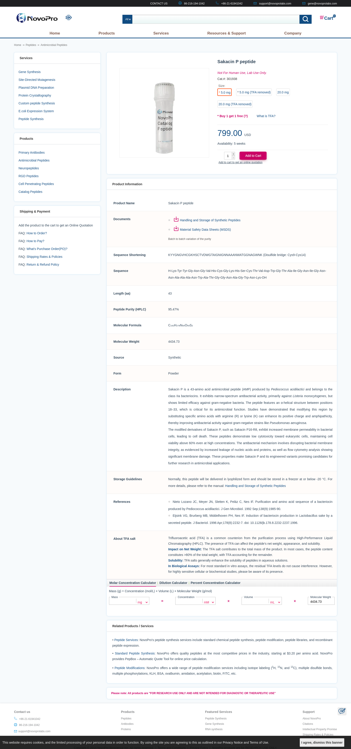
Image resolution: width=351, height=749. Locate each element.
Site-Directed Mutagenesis (37, 80)
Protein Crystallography (35, 95)
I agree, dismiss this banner (321, 742)
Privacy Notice (233, 742)
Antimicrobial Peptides (34, 160)
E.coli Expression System (36, 111)
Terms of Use (259, 742)
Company (292, 33)
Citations (308, 723)
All (126, 19)
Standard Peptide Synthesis (135, 653)
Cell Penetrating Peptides (36, 184)
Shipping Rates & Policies (44, 256)
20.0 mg (283, 92)
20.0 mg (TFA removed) (234, 104)
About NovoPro (312, 718)
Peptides (126, 718)
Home (54, 33)
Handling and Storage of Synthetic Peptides (210, 220)
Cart (326, 18)
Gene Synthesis (30, 72)
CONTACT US (158, 3)
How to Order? (37, 233)
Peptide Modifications (130, 667)
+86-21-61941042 (231, 3)
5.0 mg (226, 92)
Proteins (126, 728)
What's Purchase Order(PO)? (47, 249)
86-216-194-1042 (194, 3)
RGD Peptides (29, 176)
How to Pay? (35, 241)
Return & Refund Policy (43, 264)
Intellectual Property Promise (320, 728)
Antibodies (127, 723)
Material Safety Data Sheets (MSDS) (205, 229)
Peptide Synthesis (31, 119)
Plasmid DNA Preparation (36, 87)
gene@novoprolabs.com (322, 3)
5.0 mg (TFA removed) (255, 92)
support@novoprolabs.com (275, 3)
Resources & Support (226, 33)
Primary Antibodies (32, 152)
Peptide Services (126, 639)
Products (106, 33)
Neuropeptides (29, 168)
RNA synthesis (214, 728)
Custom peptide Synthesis (37, 103)
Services (161, 33)
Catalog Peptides (31, 192)
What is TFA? (266, 116)
